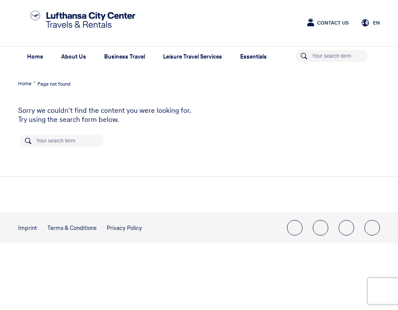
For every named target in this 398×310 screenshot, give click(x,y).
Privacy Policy (124, 228)
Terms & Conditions (71, 228)
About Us (73, 57)
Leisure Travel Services (192, 57)
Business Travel (124, 57)
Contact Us (333, 22)
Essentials (253, 57)
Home (35, 57)
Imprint (27, 228)
